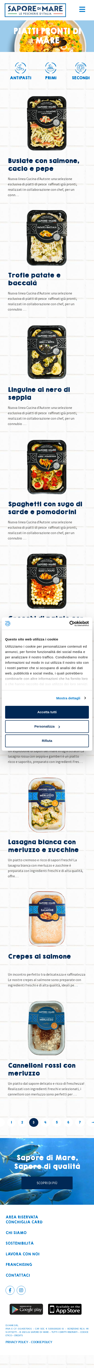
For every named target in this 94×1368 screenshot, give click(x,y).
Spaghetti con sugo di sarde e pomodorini (45, 508)
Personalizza (47, 726)
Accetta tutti (47, 712)
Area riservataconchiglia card (24, 1220)
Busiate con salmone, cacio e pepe (43, 164)
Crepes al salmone (39, 956)
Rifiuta (47, 741)
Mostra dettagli (68, 698)
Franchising (19, 1264)
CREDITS (18, 1335)
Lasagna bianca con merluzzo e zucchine (43, 846)
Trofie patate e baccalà (34, 279)
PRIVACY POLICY (17, 1342)
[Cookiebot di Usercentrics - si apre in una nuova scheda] (69, 624)
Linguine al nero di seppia (39, 393)
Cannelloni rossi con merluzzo (41, 1069)
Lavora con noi (22, 1254)
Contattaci (18, 1275)
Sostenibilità (20, 1243)
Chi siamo (16, 1233)
